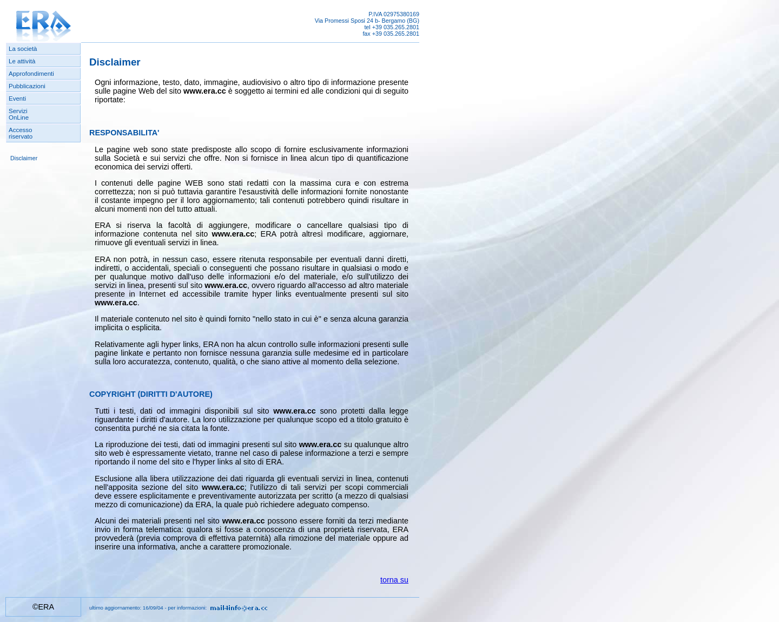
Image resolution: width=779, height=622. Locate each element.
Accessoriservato (20, 133)
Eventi (17, 98)
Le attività (22, 61)
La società (23, 48)
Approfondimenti (31, 73)
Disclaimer (23, 158)
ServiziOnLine (19, 114)
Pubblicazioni (27, 86)
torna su (394, 579)
